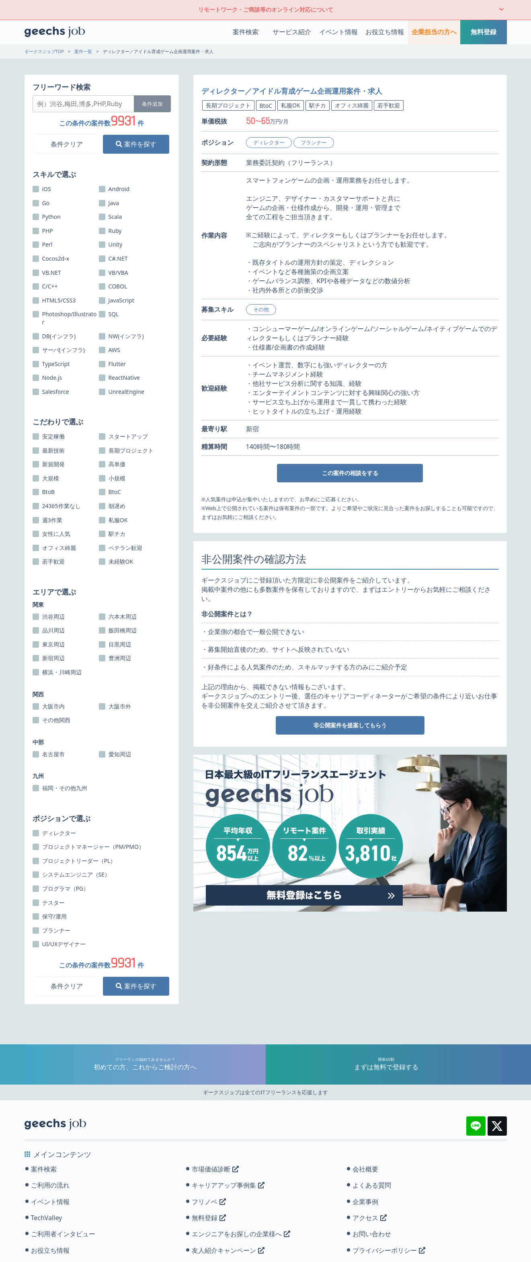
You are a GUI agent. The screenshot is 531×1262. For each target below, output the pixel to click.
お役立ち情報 (384, 31)
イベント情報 (338, 31)
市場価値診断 (215, 1169)
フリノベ (209, 1201)
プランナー (314, 142)
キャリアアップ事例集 (228, 1185)
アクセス (370, 1217)
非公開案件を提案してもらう (350, 725)
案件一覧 (83, 51)
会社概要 (365, 1169)
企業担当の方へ (434, 31)
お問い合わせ (372, 1233)
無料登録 (483, 31)
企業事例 (365, 1201)
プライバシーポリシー (389, 1250)
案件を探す (136, 144)
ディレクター (269, 142)
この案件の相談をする (350, 473)
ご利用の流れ (50, 1185)
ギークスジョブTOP (44, 51)
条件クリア (67, 144)
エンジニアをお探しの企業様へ (241, 1233)
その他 (261, 309)
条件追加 (152, 103)
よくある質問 (372, 1185)
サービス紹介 (292, 31)
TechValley (46, 1217)
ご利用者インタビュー (63, 1233)
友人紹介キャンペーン (228, 1250)
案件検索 (245, 31)
